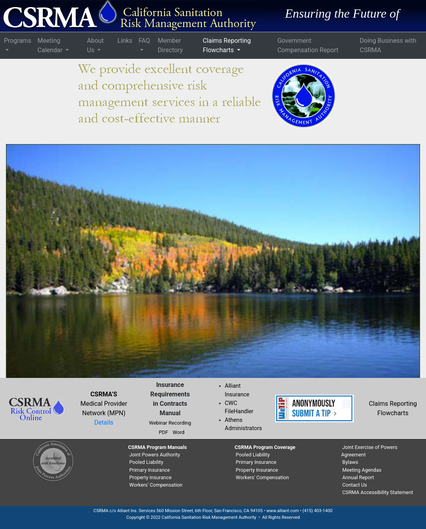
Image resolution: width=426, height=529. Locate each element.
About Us (95, 45)
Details (103, 422)
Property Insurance (150, 477)
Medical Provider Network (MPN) (103, 403)
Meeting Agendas (362, 470)
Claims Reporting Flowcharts (226, 45)
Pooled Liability (146, 462)
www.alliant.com (282, 510)
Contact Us (354, 485)
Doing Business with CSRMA (388, 45)
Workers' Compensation (155, 485)
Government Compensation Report (307, 45)
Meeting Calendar (51, 45)
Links (124, 40)
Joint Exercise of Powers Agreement (369, 451)
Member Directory (170, 45)
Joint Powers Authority (154, 455)
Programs (17, 40)
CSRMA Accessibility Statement (377, 492)
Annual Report (358, 477)
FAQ (144, 40)
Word (179, 432)
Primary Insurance (149, 470)
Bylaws (350, 462)
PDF (163, 432)
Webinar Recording (170, 423)
